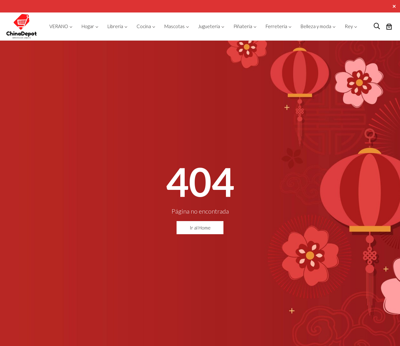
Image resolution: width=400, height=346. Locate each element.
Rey (349, 26)
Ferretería (276, 26)
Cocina (144, 26)
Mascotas (174, 26)
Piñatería (242, 26)
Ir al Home (200, 227)
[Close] (395, 5)
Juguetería (209, 26)
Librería (115, 26)
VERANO (58, 26)
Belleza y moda (316, 26)
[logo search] (376, 26)
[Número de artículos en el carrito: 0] (389, 27)
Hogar (88, 26)
